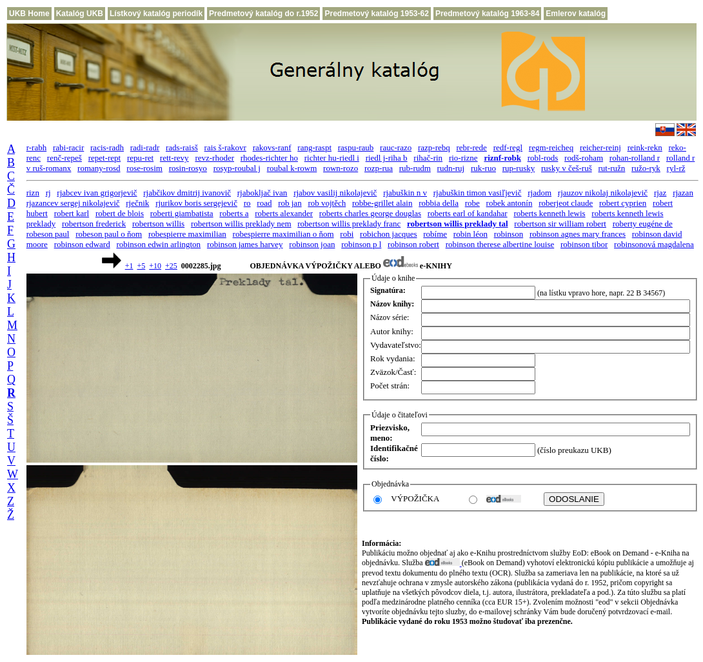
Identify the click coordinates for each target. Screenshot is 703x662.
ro (247, 203)
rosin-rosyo (188, 168)
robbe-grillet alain (382, 203)
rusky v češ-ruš (566, 168)
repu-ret (140, 158)
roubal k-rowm (292, 168)
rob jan (289, 203)
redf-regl (507, 147)
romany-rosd (98, 168)
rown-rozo (340, 168)
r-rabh (36, 147)
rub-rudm (415, 168)
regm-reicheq (551, 147)
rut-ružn (611, 168)
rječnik (137, 203)
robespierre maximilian (187, 234)
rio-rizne (463, 158)
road (264, 203)
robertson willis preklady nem (241, 223)
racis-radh (107, 147)
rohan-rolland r (634, 158)
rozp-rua (378, 168)
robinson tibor (584, 244)
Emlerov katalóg (576, 13)
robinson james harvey (245, 244)
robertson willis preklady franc (349, 223)
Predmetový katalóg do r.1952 (263, 13)
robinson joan (312, 244)
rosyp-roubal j (237, 168)
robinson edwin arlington (158, 244)
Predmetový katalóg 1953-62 (376, 13)
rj (48, 192)
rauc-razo (395, 147)
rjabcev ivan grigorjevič (97, 192)
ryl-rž (676, 168)
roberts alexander (284, 213)
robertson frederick (94, 223)
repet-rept (104, 158)
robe (472, 203)
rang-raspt (314, 147)
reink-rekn (645, 147)
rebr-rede (472, 147)
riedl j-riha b (387, 158)
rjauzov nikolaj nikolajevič (603, 192)
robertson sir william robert (560, 223)
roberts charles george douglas (370, 213)
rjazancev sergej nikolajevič (73, 203)
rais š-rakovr (225, 147)
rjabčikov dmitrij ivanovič (187, 192)
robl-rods (543, 158)
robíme (435, 234)
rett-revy (174, 158)
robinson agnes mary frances (578, 234)
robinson (509, 234)
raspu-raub (356, 147)
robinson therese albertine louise (500, 244)
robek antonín (509, 203)
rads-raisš (182, 147)
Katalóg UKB (79, 13)
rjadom (539, 192)
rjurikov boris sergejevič (196, 203)
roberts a (233, 213)
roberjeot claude (566, 203)
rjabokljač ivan (262, 192)
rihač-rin (427, 158)
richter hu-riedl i (331, 158)
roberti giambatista (181, 213)
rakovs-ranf (272, 147)
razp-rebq (434, 147)
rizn (32, 192)
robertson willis (158, 223)
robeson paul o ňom (108, 234)
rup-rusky (518, 168)
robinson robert (413, 244)
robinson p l (361, 244)
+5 (141, 265)
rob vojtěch (327, 203)
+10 (155, 265)
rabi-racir (68, 147)
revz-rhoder (214, 158)
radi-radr (144, 147)
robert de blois (119, 213)
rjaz (660, 192)
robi (346, 234)
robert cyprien (622, 203)
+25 (171, 265)
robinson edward (82, 244)
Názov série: (389, 317)
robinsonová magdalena (654, 244)
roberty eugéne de (643, 223)
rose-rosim (144, 168)
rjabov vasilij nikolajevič (335, 192)
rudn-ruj (451, 168)
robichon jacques (388, 234)
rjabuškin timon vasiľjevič (477, 192)
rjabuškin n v (405, 192)
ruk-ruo (483, 168)
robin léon (470, 234)
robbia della (439, 203)
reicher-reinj (600, 147)
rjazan (683, 192)
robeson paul (48, 234)
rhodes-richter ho (269, 158)
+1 (129, 265)
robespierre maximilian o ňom (283, 234)
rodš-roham (583, 158)
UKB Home (29, 13)
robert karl (72, 213)
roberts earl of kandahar (468, 213)
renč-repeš (64, 158)
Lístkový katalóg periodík (156, 13)
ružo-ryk (645, 168)
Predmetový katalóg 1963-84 (487, 13)
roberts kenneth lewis (549, 213)
